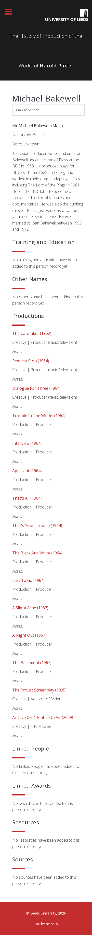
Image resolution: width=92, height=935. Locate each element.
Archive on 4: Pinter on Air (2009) (42, 717)
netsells (52, 923)
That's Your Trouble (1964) (37, 525)
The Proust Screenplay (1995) (39, 690)
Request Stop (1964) (30, 361)
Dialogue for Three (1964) (36, 388)
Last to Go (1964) (28, 580)
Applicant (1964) (27, 470)
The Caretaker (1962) (31, 333)
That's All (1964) (27, 498)
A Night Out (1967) (29, 635)
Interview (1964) (27, 443)
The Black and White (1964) (37, 553)
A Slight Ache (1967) (30, 607)
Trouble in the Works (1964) (39, 415)
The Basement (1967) (32, 662)
